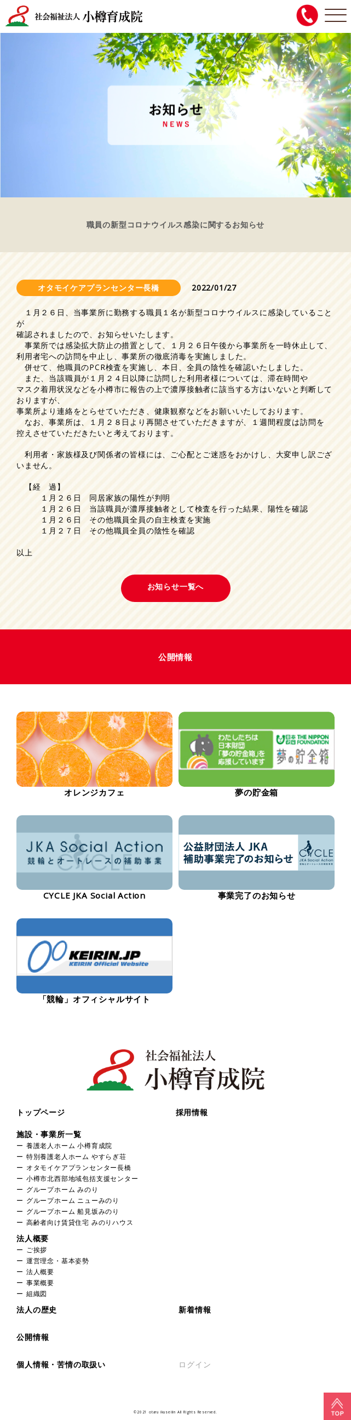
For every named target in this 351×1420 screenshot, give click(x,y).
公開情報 (32, 1337)
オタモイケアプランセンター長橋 (78, 1167)
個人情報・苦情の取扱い (61, 1364)
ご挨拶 (36, 1249)
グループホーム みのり (62, 1189)
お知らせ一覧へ (175, 586)
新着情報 (195, 1309)
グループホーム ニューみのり (72, 1200)
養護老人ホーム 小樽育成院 (69, 1145)
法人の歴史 (36, 1309)
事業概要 (40, 1282)
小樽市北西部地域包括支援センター (82, 1178)
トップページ (40, 1112)
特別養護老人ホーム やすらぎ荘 (76, 1156)
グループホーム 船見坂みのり (72, 1211)
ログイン (195, 1364)
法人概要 (32, 1238)
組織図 (36, 1293)
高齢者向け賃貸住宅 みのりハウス (80, 1222)
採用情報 (192, 1112)
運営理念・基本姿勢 (57, 1260)
